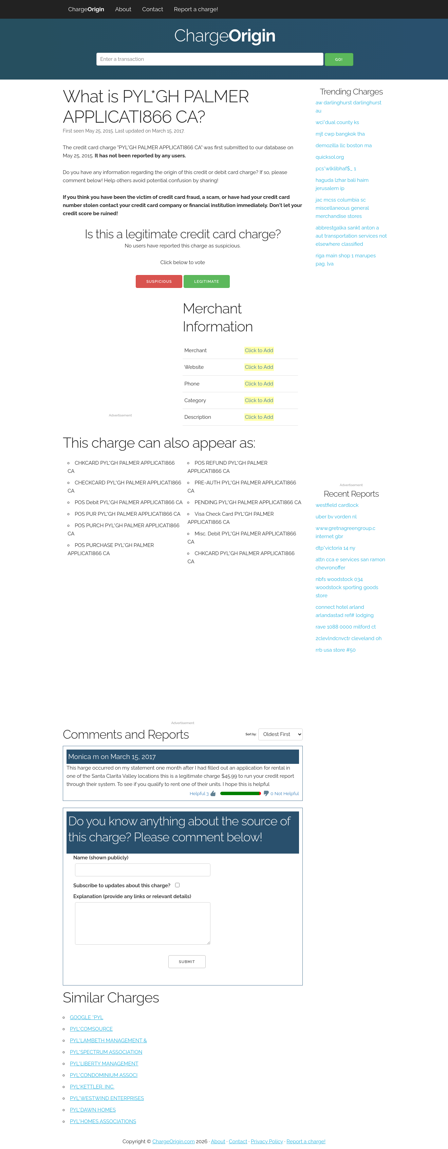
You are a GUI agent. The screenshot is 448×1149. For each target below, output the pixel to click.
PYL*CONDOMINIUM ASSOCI (103, 1075)
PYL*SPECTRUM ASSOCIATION (106, 1052)
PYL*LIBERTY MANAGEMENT (104, 1064)
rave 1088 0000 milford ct (346, 627)
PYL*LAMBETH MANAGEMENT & (108, 1040)
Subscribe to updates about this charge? (121, 885)
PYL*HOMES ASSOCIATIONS (103, 1121)
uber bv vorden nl (336, 517)
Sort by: (250, 734)
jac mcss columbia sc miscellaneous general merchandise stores (342, 208)
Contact (152, 9)
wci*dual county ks (337, 122)
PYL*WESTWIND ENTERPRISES (107, 1098)
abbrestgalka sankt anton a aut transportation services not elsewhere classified (351, 236)
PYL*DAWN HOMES (93, 1110)
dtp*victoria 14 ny (335, 548)
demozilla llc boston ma (344, 145)
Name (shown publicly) (100, 858)
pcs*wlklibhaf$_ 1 (336, 169)
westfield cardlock (337, 505)
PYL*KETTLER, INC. (92, 1087)
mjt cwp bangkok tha (340, 134)
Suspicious (159, 281)
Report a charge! (196, 9)
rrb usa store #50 (336, 650)
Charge (86, 9)
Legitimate (206, 281)
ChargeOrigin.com (173, 1141)
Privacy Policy (267, 1141)
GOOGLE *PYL (86, 1017)
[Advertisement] (120, 363)
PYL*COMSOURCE (91, 1029)
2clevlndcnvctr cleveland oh (349, 638)
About (123, 9)
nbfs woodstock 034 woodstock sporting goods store (347, 587)
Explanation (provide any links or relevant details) (132, 896)
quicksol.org (330, 157)
